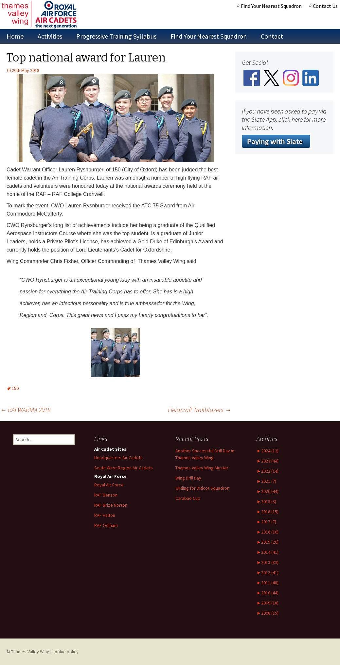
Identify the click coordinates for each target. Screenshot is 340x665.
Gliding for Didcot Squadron (202, 488)
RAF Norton (110, 505)
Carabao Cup (187, 498)
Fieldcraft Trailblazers (199, 410)
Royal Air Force (109, 485)
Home (15, 36)
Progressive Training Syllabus (116, 36)
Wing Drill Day (188, 478)
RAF (104, 515)
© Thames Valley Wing (28, 652)
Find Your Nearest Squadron (271, 6)
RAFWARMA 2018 (25, 410)
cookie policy (65, 652)
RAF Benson (105, 495)
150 (15, 388)
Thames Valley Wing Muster (201, 468)
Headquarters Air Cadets (118, 458)
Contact (272, 36)
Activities (50, 36)
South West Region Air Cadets (123, 468)
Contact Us (325, 6)
